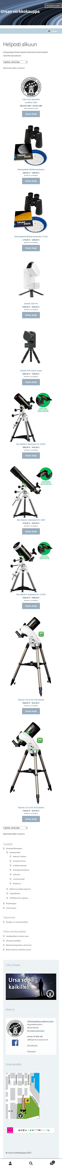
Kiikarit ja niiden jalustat (20, 889)
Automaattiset (19, 861)
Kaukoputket (15, 852)
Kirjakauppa (11, 903)
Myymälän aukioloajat (35, 1030)
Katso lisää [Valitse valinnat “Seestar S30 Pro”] (31, 315)
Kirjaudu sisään (53, 5)
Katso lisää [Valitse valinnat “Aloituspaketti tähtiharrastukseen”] (31, 181)
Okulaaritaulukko (13, 940)
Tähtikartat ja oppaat (19, 898)
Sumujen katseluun (21, 870)
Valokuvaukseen (20, 865)
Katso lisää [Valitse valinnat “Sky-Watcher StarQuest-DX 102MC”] (31, 456)
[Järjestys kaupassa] (15, 62)
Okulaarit (17, 883)
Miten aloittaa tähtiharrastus (18, 949)
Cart (48, 1161)
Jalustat (16, 874)
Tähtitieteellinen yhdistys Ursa (40, 1021)
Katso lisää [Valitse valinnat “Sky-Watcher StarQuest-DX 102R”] (31, 531)
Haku (31, 1163)
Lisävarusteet (19, 879)
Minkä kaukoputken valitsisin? (19, 945)
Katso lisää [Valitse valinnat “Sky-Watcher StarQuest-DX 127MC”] (31, 606)
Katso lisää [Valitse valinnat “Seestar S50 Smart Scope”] (31, 382)
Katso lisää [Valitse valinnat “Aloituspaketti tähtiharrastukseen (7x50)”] (31, 248)
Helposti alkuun (19, 856)
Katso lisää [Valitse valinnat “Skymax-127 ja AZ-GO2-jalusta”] (31, 819)
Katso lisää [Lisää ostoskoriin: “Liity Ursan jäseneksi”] (31, 114)
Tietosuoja (31, 1051)
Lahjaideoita (15, 893)
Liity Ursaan (11, 908)
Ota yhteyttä (32, 1045)
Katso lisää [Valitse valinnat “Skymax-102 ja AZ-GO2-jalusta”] (31, 711)
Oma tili (10, 1163)
